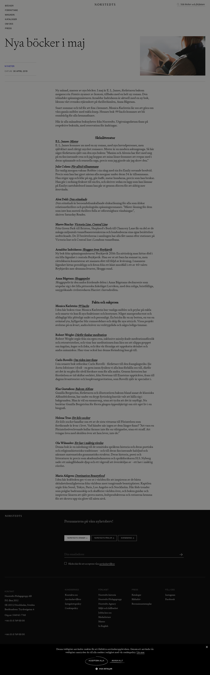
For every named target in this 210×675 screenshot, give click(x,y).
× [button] (207, 647)
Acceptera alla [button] (96, 661)
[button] (105, 668)
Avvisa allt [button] (117, 661)
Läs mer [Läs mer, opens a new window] (141, 652)
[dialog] (105, 337)
